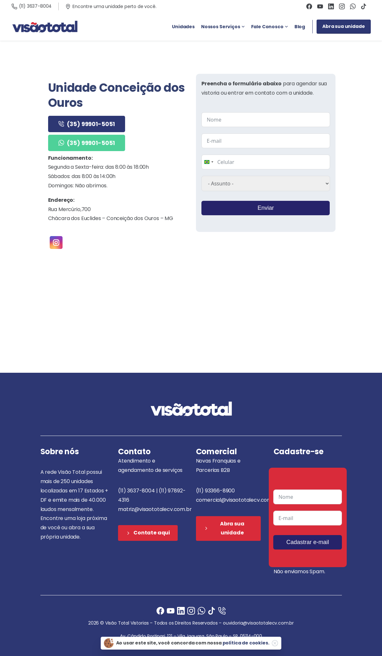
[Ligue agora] (171, 610)
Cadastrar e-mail (307, 542)
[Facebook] (160, 610)
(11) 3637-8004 (32, 6)
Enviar (265, 208)
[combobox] (208, 162)
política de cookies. (246, 643)
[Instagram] (191, 610)
